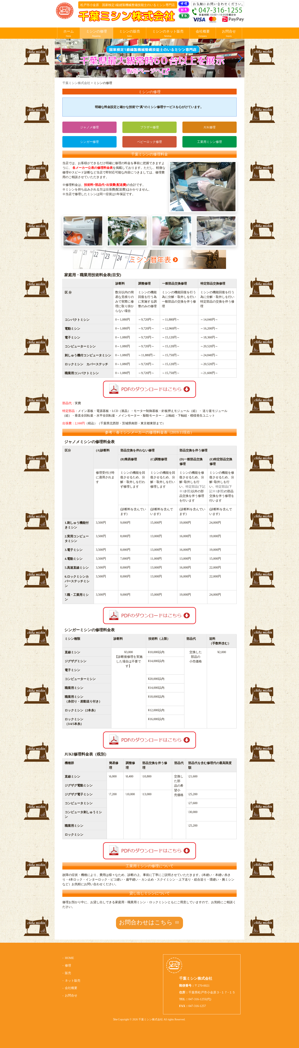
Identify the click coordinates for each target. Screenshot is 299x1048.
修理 (68, 965)
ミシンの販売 (129, 33)
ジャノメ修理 (89, 127)
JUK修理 (209, 127)
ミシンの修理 (96, 33)
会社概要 (203, 33)
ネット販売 (72, 980)
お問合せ (229, 33)
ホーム (68, 33)
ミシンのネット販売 (168, 33)
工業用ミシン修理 (209, 141)
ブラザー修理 (149, 127)
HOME (69, 958)
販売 (68, 973)
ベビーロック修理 (149, 141)
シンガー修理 (89, 141)
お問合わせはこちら (146, 922)
